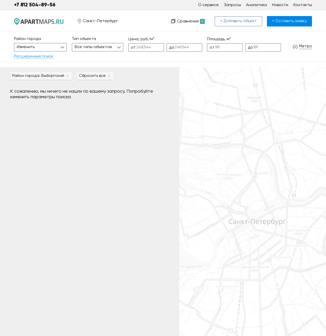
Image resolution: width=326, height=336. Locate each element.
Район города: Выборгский (38, 76)
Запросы (232, 5)
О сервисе (208, 5)
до (171, 48)
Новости (280, 5)
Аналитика (256, 5)
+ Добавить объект (238, 21)
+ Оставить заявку (289, 21)
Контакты (302, 5)
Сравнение (191, 21)
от (133, 48)
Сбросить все (92, 76)
